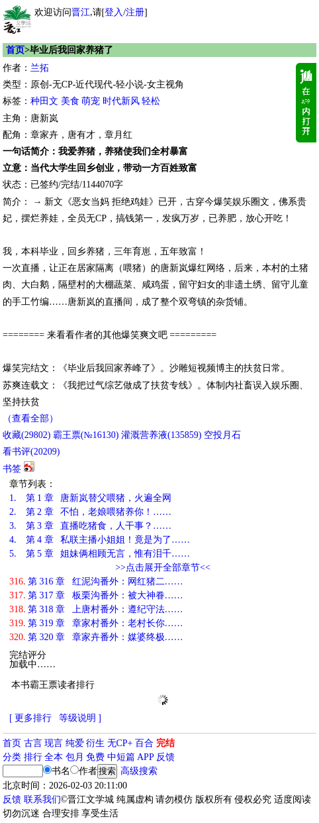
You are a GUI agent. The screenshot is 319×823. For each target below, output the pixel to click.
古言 (33, 743)
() (26, 435)
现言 (53, 743)
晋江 (80, 12)
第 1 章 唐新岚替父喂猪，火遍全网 (90, 498)
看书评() (31, 452)
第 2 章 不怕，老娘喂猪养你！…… (90, 512)
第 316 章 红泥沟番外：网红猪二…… (96, 581)
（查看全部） (30, 418)
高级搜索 (139, 771)
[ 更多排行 (30, 718)
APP (145, 757)
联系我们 (42, 799)
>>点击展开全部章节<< (162, 568)
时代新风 (121, 101)
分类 (12, 757)
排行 (33, 757)
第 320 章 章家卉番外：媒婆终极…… (96, 637)
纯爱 (75, 743)
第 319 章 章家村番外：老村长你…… (96, 623)
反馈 (165, 757)
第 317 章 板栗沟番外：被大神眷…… (96, 595)
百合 (144, 743)
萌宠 (90, 101)
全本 (53, 757)
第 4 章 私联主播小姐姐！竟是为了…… (99, 540)
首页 (15, 50)
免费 (95, 757)
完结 (165, 743)
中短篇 (121, 757)
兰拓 (39, 68)
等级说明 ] (80, 718)
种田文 (44, 101)
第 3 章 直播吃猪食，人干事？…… (90, 526)
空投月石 (222, 435)
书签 (12, 469)
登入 (114, 12)
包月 (75, 757)
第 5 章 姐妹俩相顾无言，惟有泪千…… (99, 554)
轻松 (151, 101)
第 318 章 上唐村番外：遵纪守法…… (96, 609)
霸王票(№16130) (86, 435)
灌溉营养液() (161, 435)
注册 (135, 12)
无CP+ (120, 743)
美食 (70, 101)
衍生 (95, 743)
